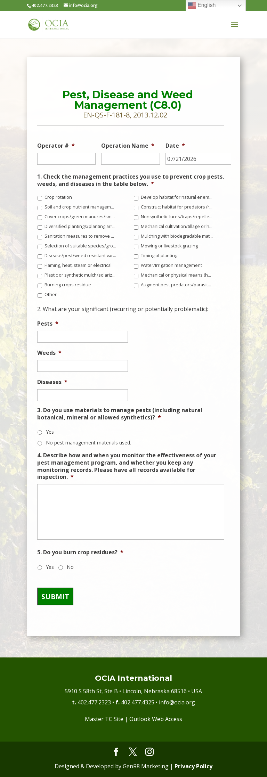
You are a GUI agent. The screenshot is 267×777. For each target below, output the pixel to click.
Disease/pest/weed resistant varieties (80, 256)
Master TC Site (104, 719)
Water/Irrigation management (171, 265)
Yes (50, 431)
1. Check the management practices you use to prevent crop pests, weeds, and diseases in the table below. (130, 180)
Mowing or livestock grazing (169, 246)
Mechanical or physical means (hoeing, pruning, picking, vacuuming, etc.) (177, 275)
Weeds (49, 353)
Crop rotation (58, 197)
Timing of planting (159, 256)
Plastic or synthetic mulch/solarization (80, 275)
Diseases (52, 382)
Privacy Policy (193, 766)
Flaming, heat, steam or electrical (78, 265)
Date (175, 145)
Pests (47, 323)
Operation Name (127, 145)
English (202, 5)
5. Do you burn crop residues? (80, 552)
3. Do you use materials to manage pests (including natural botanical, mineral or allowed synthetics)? (119, 414)
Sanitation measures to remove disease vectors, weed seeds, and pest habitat (80, 236)
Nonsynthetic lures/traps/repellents (177, 217)
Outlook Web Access (155, 719)
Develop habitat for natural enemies (177, 197)
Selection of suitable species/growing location (80, 246)
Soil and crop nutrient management (80, 207)
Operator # (56, 145)
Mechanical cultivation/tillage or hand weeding (177, 226)
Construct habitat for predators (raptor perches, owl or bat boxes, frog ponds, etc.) (177, 207)
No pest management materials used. (88, 442)
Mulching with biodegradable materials (177, 236)
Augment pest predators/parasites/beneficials (177, 285)
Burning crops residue (67, 285)
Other (50, 294)
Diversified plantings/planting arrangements (80, 226)
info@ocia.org (177, 702)
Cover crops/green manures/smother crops (80, 217)
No (70, 567)
